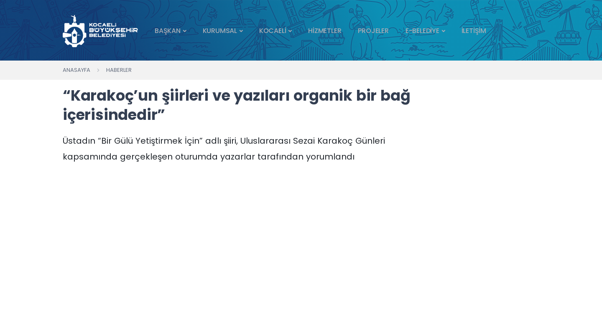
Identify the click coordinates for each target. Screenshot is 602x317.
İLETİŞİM (474, 31)
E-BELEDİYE (422, 31)
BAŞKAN (168, 31)
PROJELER (373, 31)
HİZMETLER (324, 31)
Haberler (119, 70)
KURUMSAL (220, 31)
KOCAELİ (272, 31)
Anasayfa (76, 70)
